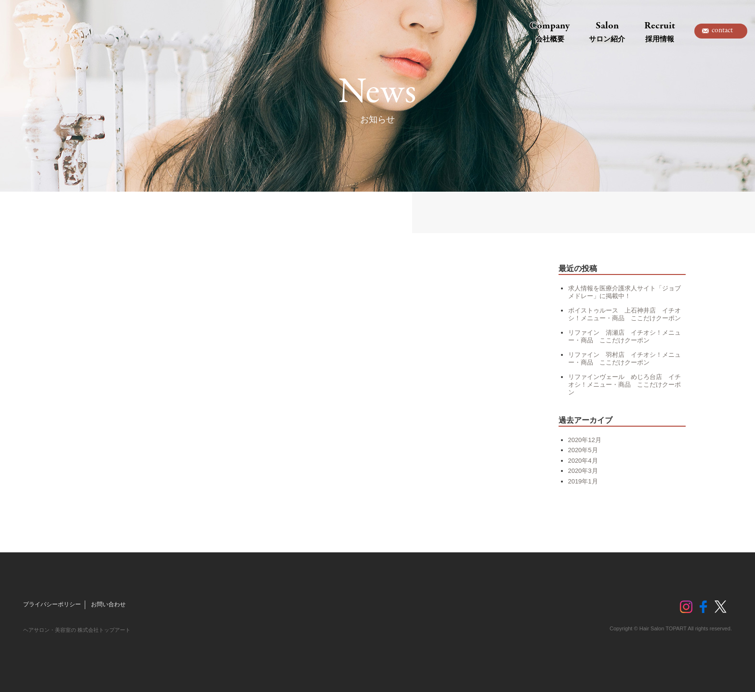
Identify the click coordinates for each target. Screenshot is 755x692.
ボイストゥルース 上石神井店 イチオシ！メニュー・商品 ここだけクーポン (624, 314)
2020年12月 (584, 440)
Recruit (659, 31)
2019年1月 (583, 481)
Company (550, 31)
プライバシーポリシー (52, 604)
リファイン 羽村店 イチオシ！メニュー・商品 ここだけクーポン (624, 358)
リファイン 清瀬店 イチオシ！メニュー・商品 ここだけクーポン (624, 336)
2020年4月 (583, 460)
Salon (607, 31)
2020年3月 (583, 470)
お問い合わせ (108, 604)
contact (722, 30)
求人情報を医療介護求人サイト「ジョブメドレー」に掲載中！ (624, 292)
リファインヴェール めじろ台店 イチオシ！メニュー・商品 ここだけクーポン (624, 384)
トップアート (45, 31)
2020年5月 (583, 450)
